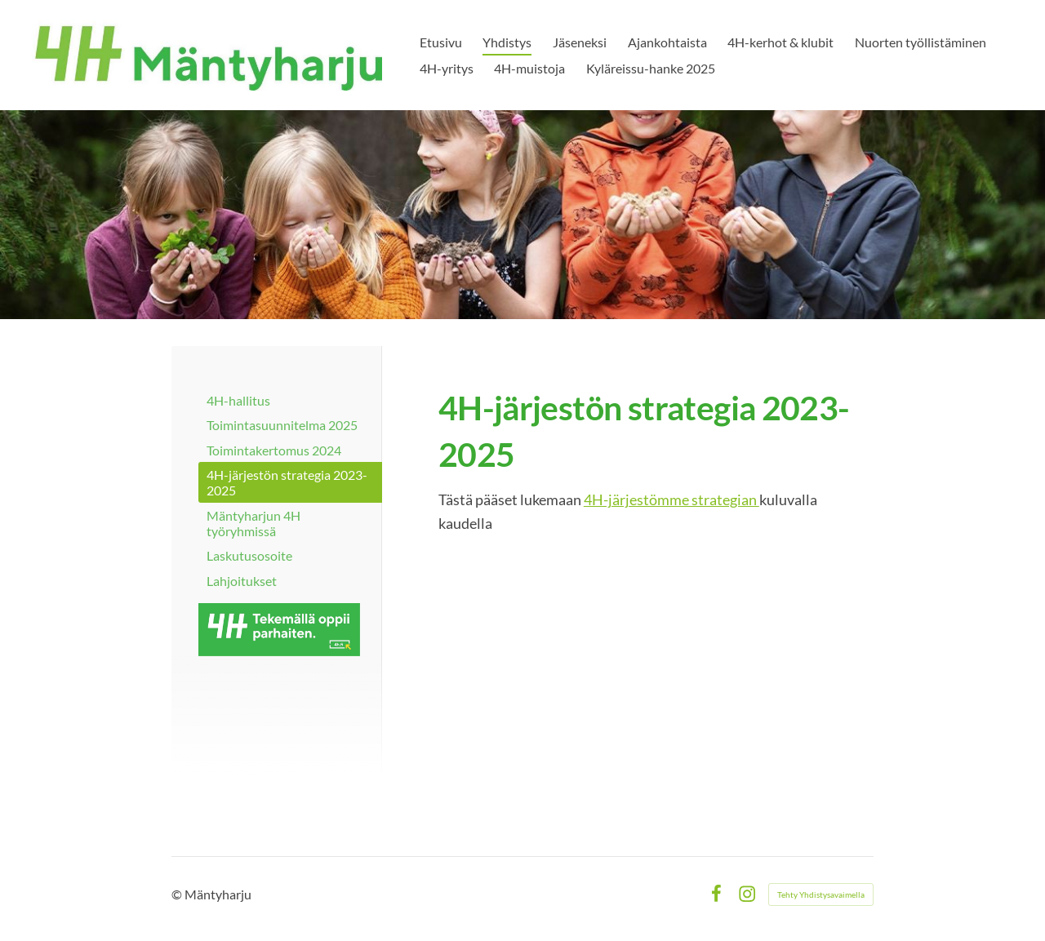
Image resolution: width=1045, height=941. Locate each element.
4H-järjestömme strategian (671, 499)
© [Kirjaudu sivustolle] (178, 894)
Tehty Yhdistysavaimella (821, 894)
